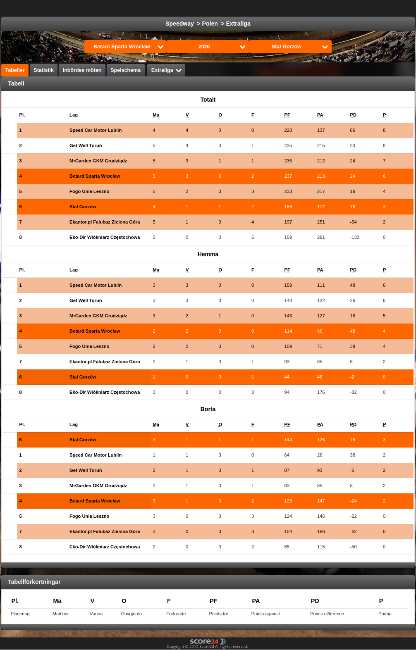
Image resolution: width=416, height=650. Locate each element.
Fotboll (164, 8)
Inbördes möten (82, 70)
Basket (231, 8)
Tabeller (15, 70)
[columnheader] (29, 115)
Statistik (43, 70)
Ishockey (198, 8)
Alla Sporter (383, 8)
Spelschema (125, 70)
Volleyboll (342, 8)
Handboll (305, 8)
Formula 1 (266, 8)
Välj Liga (119, 8)
